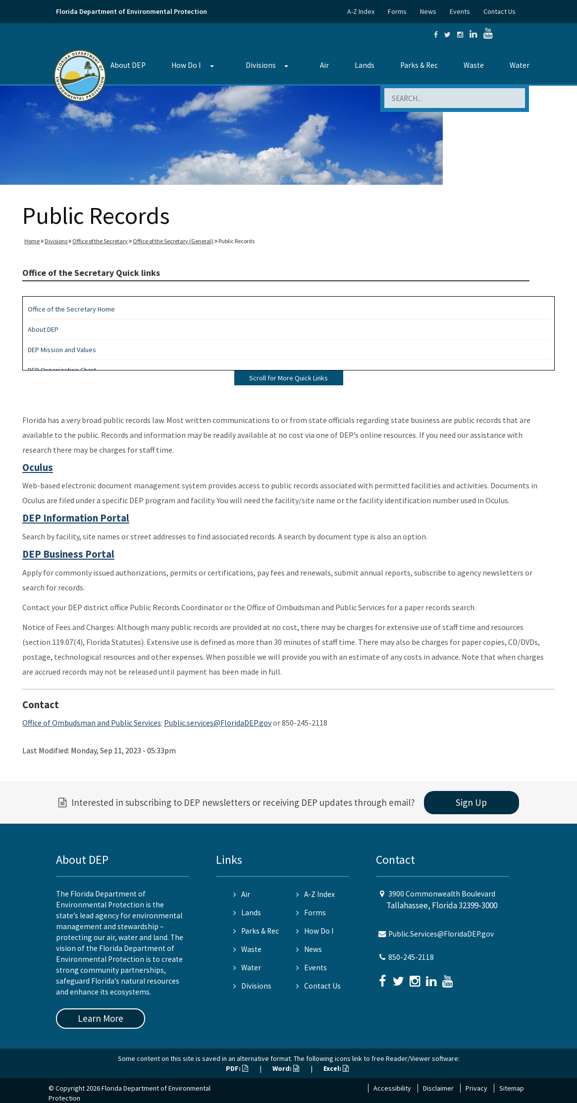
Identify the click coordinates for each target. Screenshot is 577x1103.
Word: (285, 1068)
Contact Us (499, 11)
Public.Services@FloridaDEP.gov (441, 934)
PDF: (237, 1068)
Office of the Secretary (100, 241)
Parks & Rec (419, 65)
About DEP (128, 65)
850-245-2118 (411, 957)
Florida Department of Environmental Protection (131, 11)
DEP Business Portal (68, 554)
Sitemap (511, 1088)
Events (460, 11)
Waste (474, 65)
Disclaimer (438, 1088)
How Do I (186, 65)
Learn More (100, 1018)
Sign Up (471, 802)
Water (519, 65)
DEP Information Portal (75, 518)
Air (324, 65)
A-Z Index (360, 11)
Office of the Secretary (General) (173, 241)
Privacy (476, 1088)
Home (32, 241)
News (428, 11)
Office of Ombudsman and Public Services (91, 723)
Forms (397, 11)
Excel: (336, 1068)
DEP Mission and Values (62, 349)
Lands (364, 65)
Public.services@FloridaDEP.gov (217, 723)
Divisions (261, 65)
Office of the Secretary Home (71, 309)
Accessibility (392, 1088)
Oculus (37, 467)
